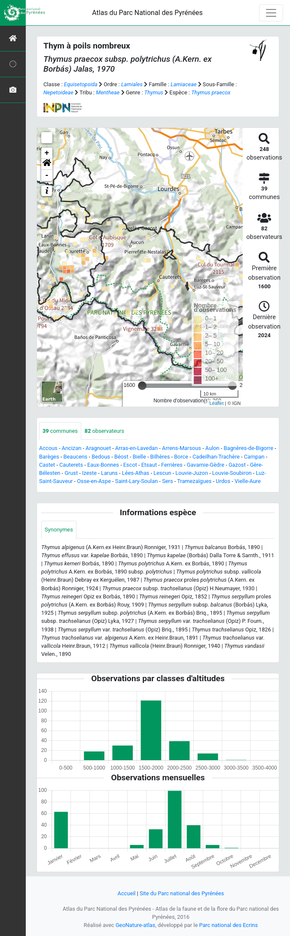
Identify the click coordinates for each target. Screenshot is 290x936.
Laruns (109, 473)
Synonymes (59, 529)
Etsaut (149, 465)
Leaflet (216, 403)
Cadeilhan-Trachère (216, 456)
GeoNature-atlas (136, 925)
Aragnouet (98, 448)
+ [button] (47, 153)
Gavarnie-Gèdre (205, 465)
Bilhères (160, 456)
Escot (130, 465)
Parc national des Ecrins (228, 925)
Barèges (49, 456)
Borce (181, 456)
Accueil (127, 893)
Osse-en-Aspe (94, 481)
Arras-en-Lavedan (136, 448)
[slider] (142, 385)
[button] (46, 164)
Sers (167, 481)
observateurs (104, 431)
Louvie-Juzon (191, 473)
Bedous (101, 456)
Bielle (139, 456)
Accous (48, 448)
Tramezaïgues (194, 481)
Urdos (223, 481)
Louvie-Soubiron (232, 473)
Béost (121, 456)
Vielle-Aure (248, 481)
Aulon (212, 448)
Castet (47, 465)
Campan (254, 456)
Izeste (89, 473)
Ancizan (72, 448)
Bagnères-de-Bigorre (249, 448)
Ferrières (172, 465)
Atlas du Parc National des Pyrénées (147, 13)
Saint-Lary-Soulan (136, 481)
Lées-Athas (136, 473)
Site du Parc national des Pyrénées (182, 893)
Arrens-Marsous (181, 448)
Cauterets (71, 465)
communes (60, 431)
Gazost (237, 465)
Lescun (162, 473)
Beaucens (75, 456)
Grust (71, 473)
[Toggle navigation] (271, 12)
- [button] (47, 175)
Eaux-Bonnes (103, 465)
